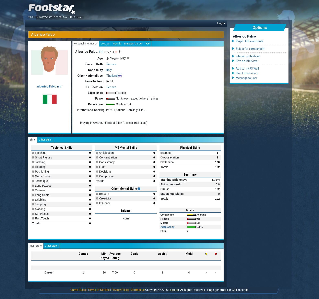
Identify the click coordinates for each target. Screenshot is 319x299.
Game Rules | (78, 289)
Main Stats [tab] (36, 245)
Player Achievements (249, 41)
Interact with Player (248, 56)
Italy (109, 70)
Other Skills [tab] (45, 139)
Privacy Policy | (120, 289)
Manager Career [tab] (133, 43)
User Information (247, 73)
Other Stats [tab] (51, 245)
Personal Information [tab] (85, 43)
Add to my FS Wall (247, 68)
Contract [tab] (105, 43)
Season (78, 17)
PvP (147, 43)
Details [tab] (117, 43)
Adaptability (168, 227)
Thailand (112, 75)
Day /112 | (68, 17)
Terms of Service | (99, 289)
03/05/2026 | (47, 17)
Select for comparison (250, 48)
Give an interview (247, 61)
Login (221, 23)
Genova (111, 64)
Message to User (246, 78)
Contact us (138, 289)
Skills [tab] (33, 139)
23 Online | (34, 17)
